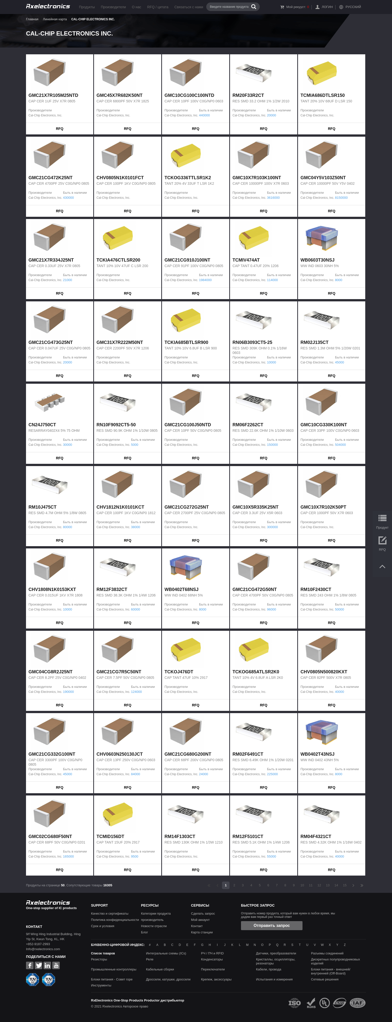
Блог (144, 932)
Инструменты (101, 985)
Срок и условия (102, 926)
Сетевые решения (324, 979)
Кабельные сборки (160, 969)
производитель (152, 920)
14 (336, 885)
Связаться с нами (188, 7)
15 (344, 885)
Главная (32, 19)
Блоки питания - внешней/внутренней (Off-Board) (330, 971)
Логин (327, 7)
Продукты (87, 7)
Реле (150, 959)
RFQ (60, 129)
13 (328, 885)
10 (302, 885)
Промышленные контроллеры (113, 969)
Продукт (382, 527)
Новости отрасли (154, 926)
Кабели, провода (268, 969)
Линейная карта (55, 19)
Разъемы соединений (327, 953)
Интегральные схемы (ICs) (166, 953)
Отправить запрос (272, 925)
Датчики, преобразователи (276, 953)
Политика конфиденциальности (115, 920)
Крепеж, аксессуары (216, 979)
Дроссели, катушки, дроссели (168, 979)
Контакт (197, 926)
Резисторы (99, 959)
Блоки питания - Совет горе (111, 979)
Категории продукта (156, 913)
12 (319, 885)
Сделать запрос (203, 913)
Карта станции (202, 932)
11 (310, 885)
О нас (136, 7)
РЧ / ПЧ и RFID (212, 953)
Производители (113, 7)
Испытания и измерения (274, 979)
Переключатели (213, 969)
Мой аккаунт (200, 920)
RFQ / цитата (157, 7)
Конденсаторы (212, 959)
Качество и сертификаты (109, 913)
